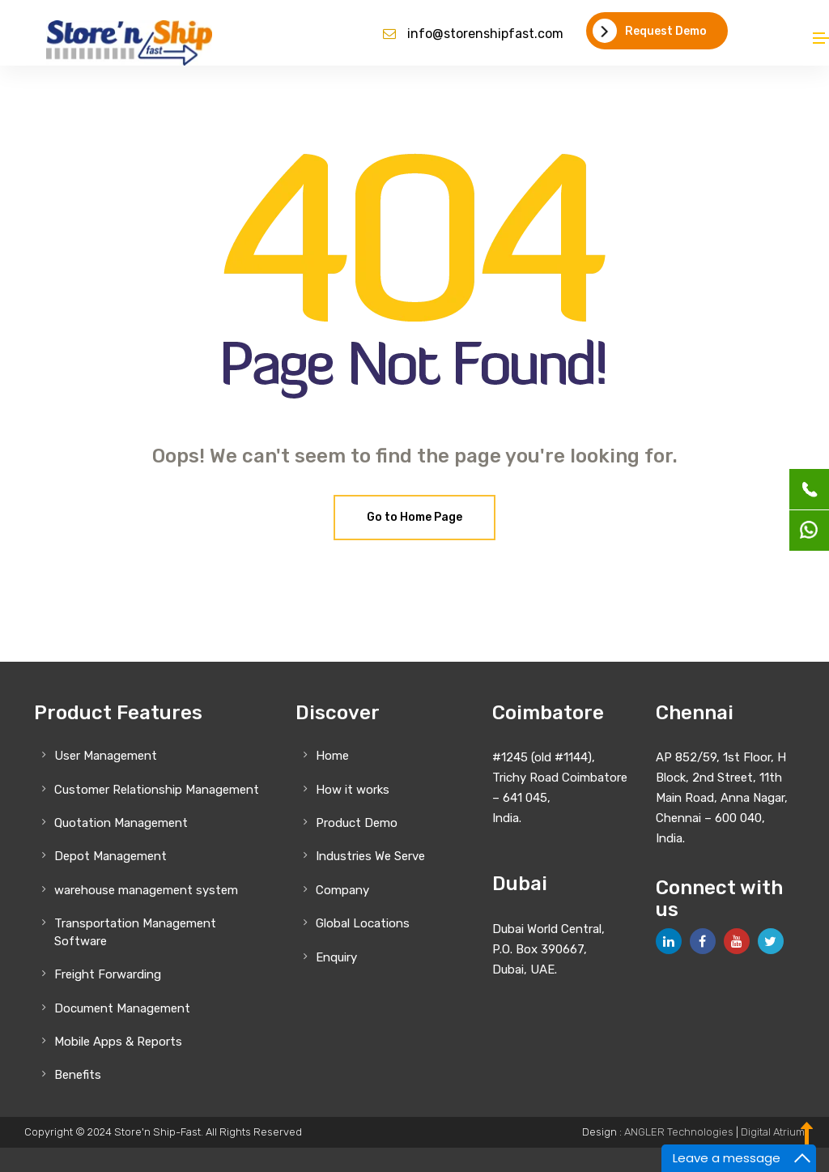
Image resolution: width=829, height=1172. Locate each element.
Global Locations (363, 923)
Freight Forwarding (107, 974)
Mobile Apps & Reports (118, 1041)
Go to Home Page (414, 517)
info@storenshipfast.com (485, 33)
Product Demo (356, 823)
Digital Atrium (773, 1132)
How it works (352, 789)
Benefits (77, 1075)
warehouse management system (146, 890)
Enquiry (336, 957)
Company (342, 890)
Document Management (122, 1008)
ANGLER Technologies (678, 1132)
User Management (105, 755)
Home (332, 755)
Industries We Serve (370, 856)
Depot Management (110, 856)
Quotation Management (121, 823)
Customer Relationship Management (156, 789)
